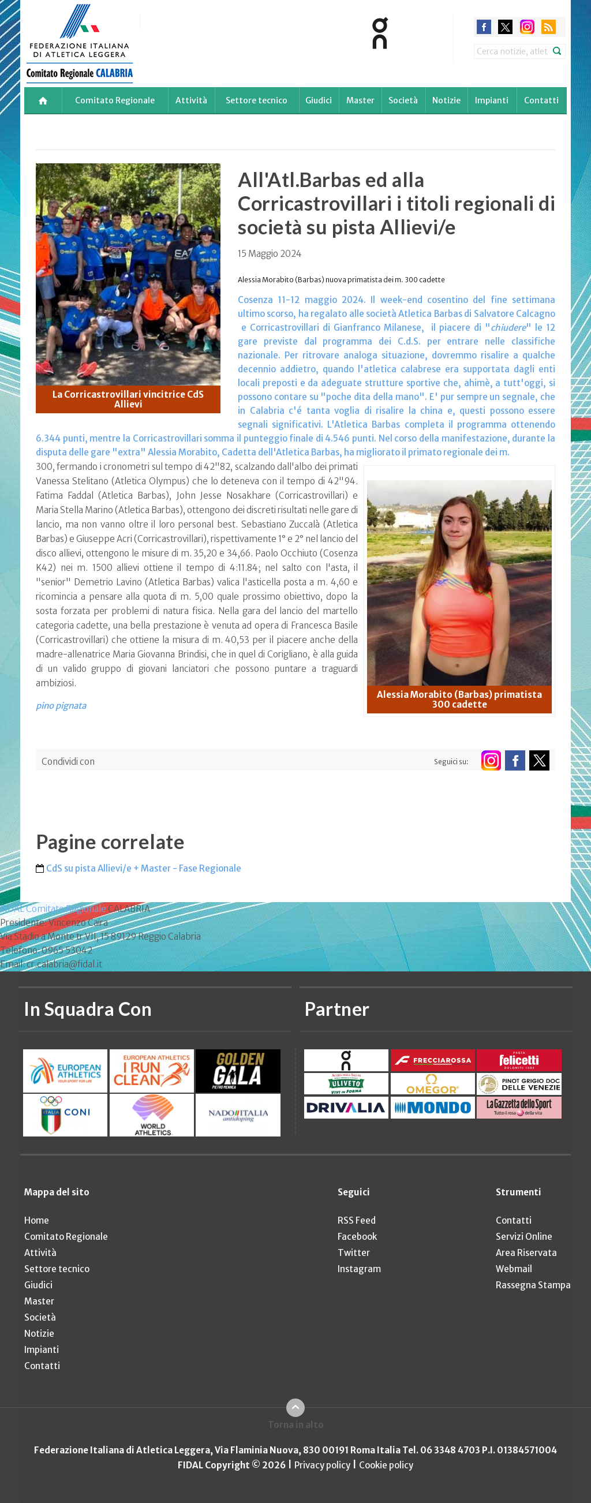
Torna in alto (296, 1424)
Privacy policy (322, 1465)
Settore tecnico (256, 100)
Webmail (514, 1268)
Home (36, 1220)
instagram (527, 27)
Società (403, 100)
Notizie (446, 100)
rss (548, 27)
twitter (505, 27)
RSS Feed (357, 1220)
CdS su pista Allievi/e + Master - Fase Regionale (143, 868)
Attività (191, 100)
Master (360, 100)
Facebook (357, 1236)
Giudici (318, 100)
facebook (484, 27)
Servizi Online (524, 1236)
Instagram (359, 1268)
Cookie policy (386, 1465)
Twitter (354, 1252)
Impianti (491, 100)
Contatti (541, 100)
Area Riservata (526, 1252)
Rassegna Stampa (533, 1285)
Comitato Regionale (115, 100)
